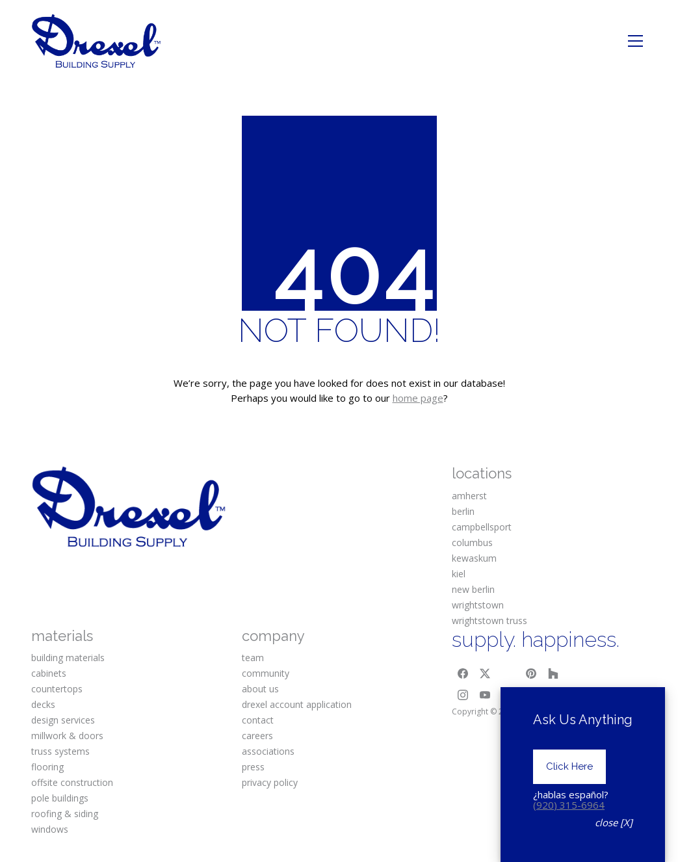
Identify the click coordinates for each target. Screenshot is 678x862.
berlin (463, 511)
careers (257, 735)
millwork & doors (67, 735)
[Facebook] (463, 673)
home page (418, 397)
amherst (469, 496)
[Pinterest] (531, 673)
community (265, 673)
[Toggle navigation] (635, 41)
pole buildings (59, 798)
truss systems (60, 751)
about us (260, 689)
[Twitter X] (485, 673)
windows (49, 829)
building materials (68, 657)
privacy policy (270, 782)
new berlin (473, 589)
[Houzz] (553, 673)
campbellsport (482, 527)
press (253, 767)
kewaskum (474, 558)
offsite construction (72, 782)
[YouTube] (485, 696)
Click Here (569, 790)
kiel (458, 574)
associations (268, 751)
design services (63, 720)
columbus (472, 542)
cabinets (48, 673)
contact (258, 720)
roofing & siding (64, 813)
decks (43, 704)
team (253, 657)
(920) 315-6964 (569, 828)
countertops (57, 689)
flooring (47, 767)
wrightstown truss (489, 620)
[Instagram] (463, 696)
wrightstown (478, 605)
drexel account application (297, 704)
